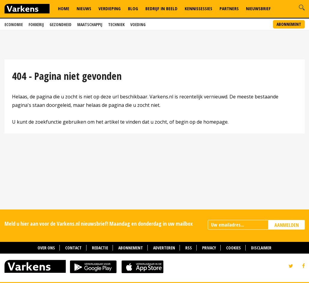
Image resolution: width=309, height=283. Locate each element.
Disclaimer (261, 248)
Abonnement (289, 24)
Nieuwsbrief (258, 8)
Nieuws (84, 8)
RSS (188, 248)
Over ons (46, 248)
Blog (133, 8)
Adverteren (164, 248)
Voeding (138, 24)
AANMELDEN (286, 225)
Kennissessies (198, 8)
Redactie (100, 248)
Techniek (116, 24)
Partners (229, 8)
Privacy (209, 248)
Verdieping (109, 8)
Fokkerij (36, 24)
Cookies (233, 248)
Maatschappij (89, 24)
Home (63, 8)
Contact (73, 248)
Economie (14, 24)
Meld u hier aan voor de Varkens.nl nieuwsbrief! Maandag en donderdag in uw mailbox (99, 223)
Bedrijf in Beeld (161, 8)
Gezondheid (60, 24)
